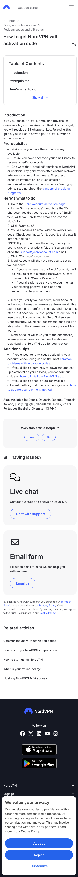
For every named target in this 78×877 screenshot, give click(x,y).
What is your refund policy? (22, 669)
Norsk (57, 404)
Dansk (32, 399)
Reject (39, 855)
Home (11, 20)
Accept (39, 843)
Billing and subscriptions (19, 25)
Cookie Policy (30, 831)
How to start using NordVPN (23, 659)
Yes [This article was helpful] (32, 437)
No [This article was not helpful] (48, 437)
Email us (22, 583)
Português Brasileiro (16, 408)
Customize (39, 866)
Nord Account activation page (45, 204)
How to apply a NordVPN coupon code (30, 650)
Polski (67, 404)
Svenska (38, 408)
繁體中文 (51, 408)
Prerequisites (19, 81)
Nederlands (43, 404)
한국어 (29, 404)
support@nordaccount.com (39, 252)
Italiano (8, 404)
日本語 (19, 404)
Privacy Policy (47, 605)
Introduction (18, 72)
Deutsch (44, 399)
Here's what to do (22, 89)
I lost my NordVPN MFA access (25, 678)
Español (57, 399)
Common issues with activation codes (29, 641)
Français (69, 399)
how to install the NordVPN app (41, 376)
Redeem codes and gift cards (23, 29)
